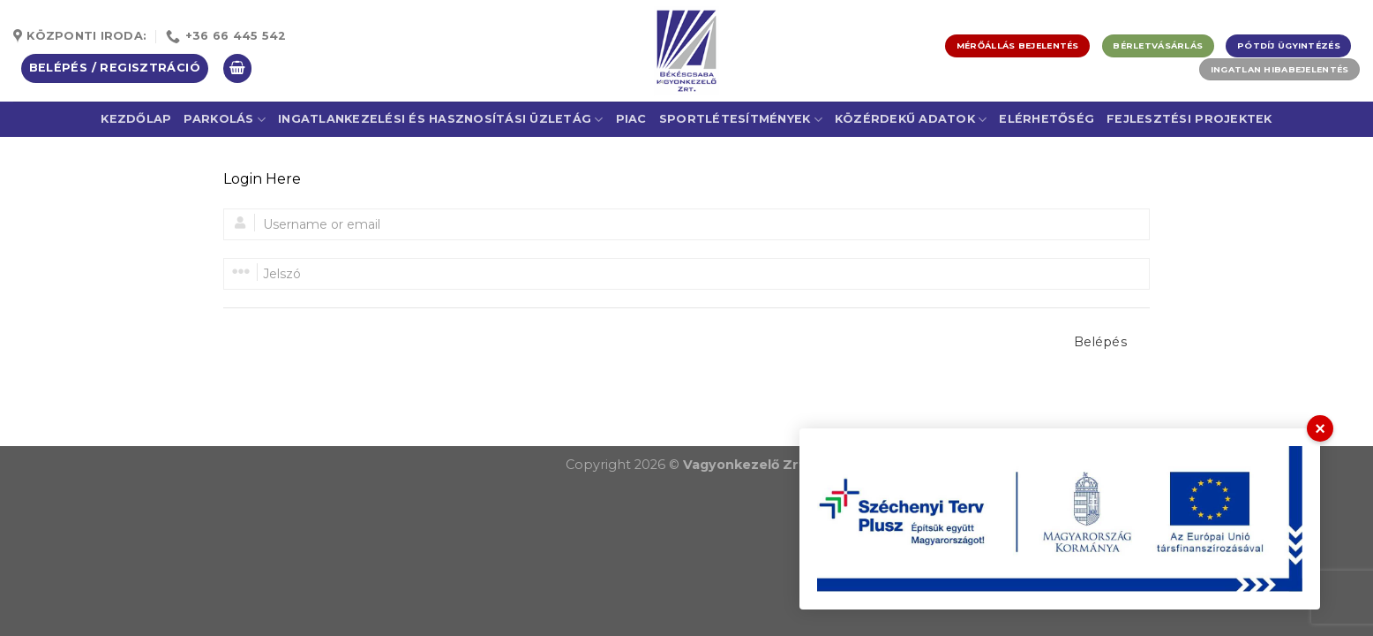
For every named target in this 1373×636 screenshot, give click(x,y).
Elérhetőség (1046, 118)
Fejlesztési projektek (1189, 118)
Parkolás (225, 119)
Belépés (1100, 342)
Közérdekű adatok (911, 119)
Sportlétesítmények (740, 119)
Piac (631, 118)
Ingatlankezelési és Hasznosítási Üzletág (441, 119)
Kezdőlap (136, 118)
